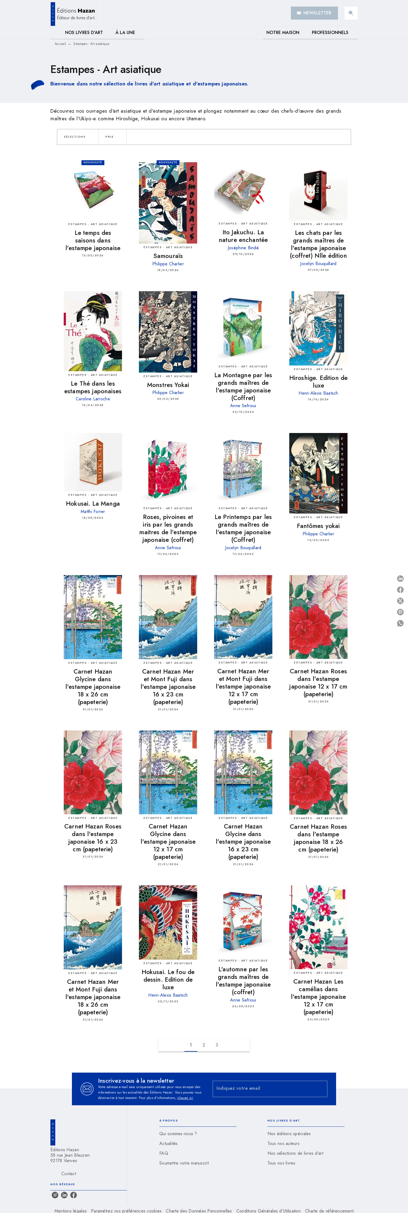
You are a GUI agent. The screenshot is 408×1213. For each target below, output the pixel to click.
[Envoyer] (320, 1088)
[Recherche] (351, 13)
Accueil (60, 43)
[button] (314, 13)
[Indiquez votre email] (263, 1089)
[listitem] (55, 1195)
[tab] (56, 32)
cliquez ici (185, 1097)
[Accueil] (73, 13)
